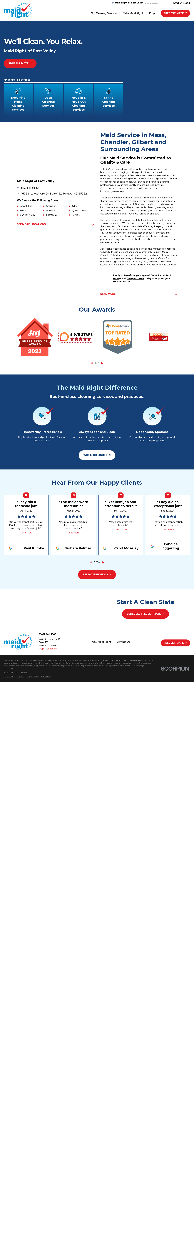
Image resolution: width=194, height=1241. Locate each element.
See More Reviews (97, 574)
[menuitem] (9, 676)
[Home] (18, 10)
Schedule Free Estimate (145, 613)
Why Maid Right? (97, 455)
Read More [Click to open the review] (26, 532)
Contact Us (123, 641)
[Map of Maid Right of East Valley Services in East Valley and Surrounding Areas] (55, 153)
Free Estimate (175, 13)
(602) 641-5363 (181, 3)
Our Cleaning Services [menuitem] (104, 13)
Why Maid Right (101, 641)
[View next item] (102, 363)
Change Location (152, 3)
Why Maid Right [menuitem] (133, 13)
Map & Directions (48, 648)
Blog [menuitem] (152, 13)
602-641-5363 (29, 187)
